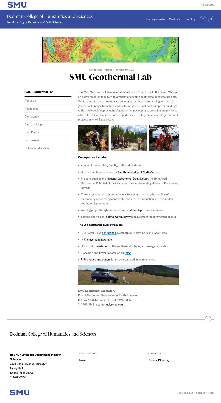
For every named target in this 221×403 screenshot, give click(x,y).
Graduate (174, 19)
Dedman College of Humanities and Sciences (50, 16)
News (82, 360)
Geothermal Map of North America (139, 172)
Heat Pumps (32, 132)
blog (128, 253)
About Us (30, 100)
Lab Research (33, 140)
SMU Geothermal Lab (39, 92)
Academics (31, 108)
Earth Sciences (95, 70)
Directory (189, 19)
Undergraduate (155, 19)
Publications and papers (95, 259)
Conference (32, 116)
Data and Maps (34, 124)
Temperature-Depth (132, 210)
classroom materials (99, 239)
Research (109, 70)
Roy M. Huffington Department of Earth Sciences (35, 22)
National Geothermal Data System (127, 178)
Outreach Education (37, 148)
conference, (109, 233)
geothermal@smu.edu (109, 304)
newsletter (101, 246)
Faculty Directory (158, 360)
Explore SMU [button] (207, 5)
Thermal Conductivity (117, 216)
